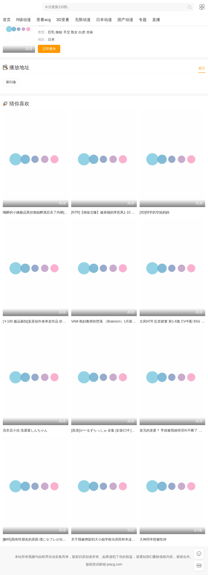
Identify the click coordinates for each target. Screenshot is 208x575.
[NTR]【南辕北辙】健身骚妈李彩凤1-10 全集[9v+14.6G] (113, 212)
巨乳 (51, 32)
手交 (66, 32)
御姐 (59, 32)
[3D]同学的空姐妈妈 (154, 212)
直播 (156, 19)
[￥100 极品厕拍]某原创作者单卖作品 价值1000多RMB (43, 321)
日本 (51, 39)
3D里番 (62, 19)
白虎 (81, 32)
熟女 (74, 32)
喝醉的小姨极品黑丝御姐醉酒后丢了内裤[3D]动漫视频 (43, 212)
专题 (143, 19)
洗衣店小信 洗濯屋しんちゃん (25, 430)
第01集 (11, 82)
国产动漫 (125, 19)
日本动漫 (104, 19)
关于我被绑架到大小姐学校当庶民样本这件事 (104, 539)
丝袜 (89, 32)
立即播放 (49, 49)
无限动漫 (83, 19)
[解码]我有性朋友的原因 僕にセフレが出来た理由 (39, 539)
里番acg (43, 19)
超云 (201, 68)
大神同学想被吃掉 (153, 539)
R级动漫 (23, 19)
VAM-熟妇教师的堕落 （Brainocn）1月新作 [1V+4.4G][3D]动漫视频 (121, 321)
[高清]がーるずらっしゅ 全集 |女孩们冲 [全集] (105, 430)
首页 (7, 19)
